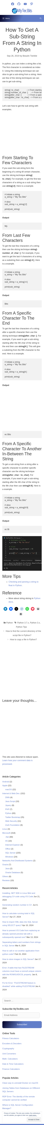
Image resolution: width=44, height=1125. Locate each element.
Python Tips (21, 627)
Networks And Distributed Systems (17, 861)
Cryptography (8, 1048)
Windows (9, 857)
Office (7, 849)
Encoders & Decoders (11, 1043)
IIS (6, 841)
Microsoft (6, 833)
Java (7, 868)
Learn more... (33, 1115)
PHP (7, 809)
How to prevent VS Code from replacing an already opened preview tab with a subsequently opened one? (21, 933)
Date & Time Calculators (13, 1064)
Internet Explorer (12, 845)
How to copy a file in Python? (23, 639)
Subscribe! (22, 1024)
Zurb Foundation (12, 825)
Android (5, 782)
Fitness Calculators (10, 1038)
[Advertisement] (22, 133)
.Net (7, 837)
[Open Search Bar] (40, 18)
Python (9, 623)
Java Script (10, 801)
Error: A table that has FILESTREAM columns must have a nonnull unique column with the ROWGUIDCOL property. (21, 971)
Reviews (6, 880)
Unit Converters (9, 1054)
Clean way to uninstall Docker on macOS (20, 1083)
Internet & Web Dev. (11, 793)
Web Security (11, 821)
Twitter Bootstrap (12, 817)
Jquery (8, 805)
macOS (8, 789)
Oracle (5, 864)
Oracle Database (12, 872)
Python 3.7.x (23, 623)
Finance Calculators (11, 1069)
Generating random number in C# (17, 905)
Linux (4, 829)
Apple (4, 785)
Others (5, 876)
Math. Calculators (10, 1059)
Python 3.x (35, 623)
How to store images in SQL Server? (18, 959)
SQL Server (10, 853)
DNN (7, 797)
